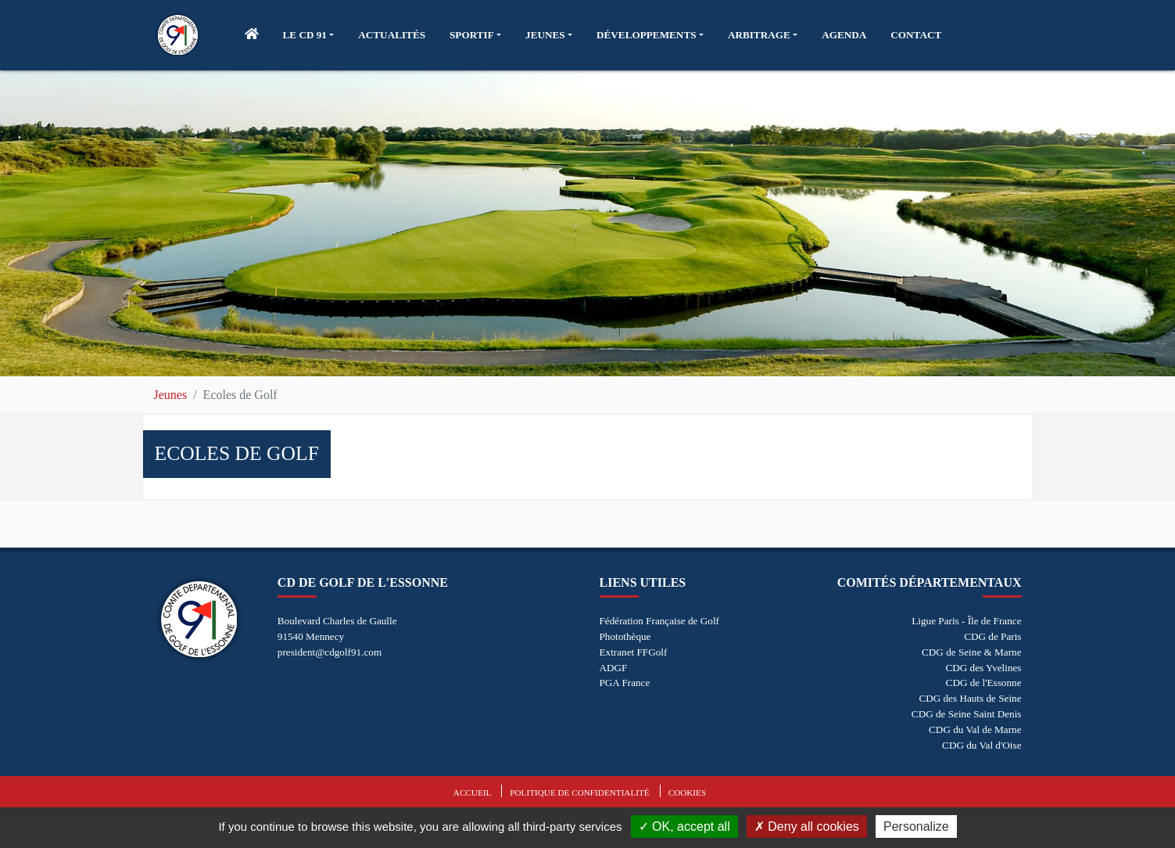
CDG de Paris (992, 636)
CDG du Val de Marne (975, 729)
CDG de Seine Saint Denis (967, 714)
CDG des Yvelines (983, 668)
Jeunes (171, 394)
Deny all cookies (806, 826)
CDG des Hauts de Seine (970, 698)
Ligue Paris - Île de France (966, 621)
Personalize (916, 826)
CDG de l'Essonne (984, 682)
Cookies (687, 792)
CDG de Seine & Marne (971, 652)
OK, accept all (684, 826)
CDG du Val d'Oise (981, 745)
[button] (309, 35)
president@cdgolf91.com (330, 652)
